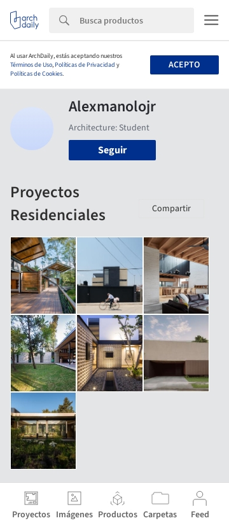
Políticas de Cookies (36, 73)
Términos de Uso (31, 64)
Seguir (112, 150)
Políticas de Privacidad (85, 64)
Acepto (184, 65)
